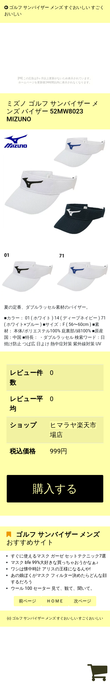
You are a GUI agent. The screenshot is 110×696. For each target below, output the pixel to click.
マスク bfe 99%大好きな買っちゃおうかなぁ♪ (54, 562)
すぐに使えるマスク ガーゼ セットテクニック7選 (58, 556)
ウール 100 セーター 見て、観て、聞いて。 (53, 588)
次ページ (82, 601)
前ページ (27, 601)
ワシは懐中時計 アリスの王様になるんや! (51, 568)
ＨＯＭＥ (55, 601)
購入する (55, 488)
